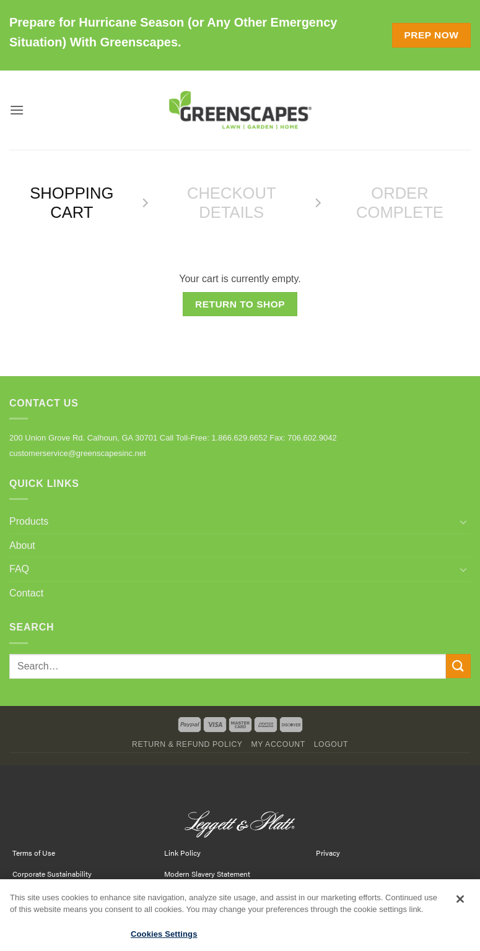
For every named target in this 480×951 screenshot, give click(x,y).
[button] (16, 110)
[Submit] (458, 666)
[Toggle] (463, 521)
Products (28, 521)
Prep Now (431, 35)
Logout (331, 744)
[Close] (460, 902)
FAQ (19, 569)
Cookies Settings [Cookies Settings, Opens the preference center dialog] (164, 937)
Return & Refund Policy (187, 744)
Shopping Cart (71, 202)
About (22, 545)
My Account (278, 744)
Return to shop (240, 304)
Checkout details (231, 202)
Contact (26, 593)
